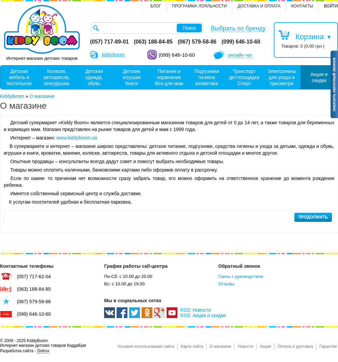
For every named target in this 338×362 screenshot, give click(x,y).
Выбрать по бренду (238, 28)
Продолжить (313, 217)
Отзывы (226, 283)
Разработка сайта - (25, 351)
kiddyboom (113, 54)
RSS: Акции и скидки (202, 315)
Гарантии (328, 346)
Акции (265, 346)
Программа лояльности (199, 6)
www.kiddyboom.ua (76, 137)
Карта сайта (191, 346)
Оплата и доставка (295, 346)
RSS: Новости (195, 310)
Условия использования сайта (145, 346)
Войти (331, 6)
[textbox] (147, 28)
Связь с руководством (240, 276)
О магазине (220, 346)
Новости (245, 346)
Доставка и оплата (259, 6)
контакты (302, 6)
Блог (155, 6)
